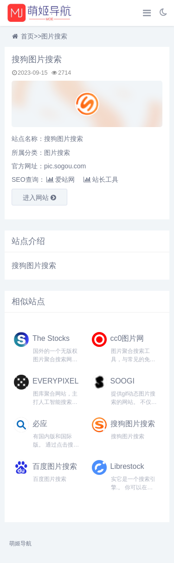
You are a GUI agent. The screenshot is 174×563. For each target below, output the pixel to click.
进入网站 (39, 197)
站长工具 (101, 179)
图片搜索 (54, 36)
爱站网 (60, 179)
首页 (27, 36)
